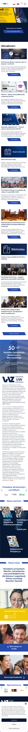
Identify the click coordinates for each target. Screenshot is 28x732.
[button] (26, 703)
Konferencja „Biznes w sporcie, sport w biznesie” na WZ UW (13, 63)
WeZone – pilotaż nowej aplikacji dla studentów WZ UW (13, 95)
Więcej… (12, 480)
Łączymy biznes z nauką (14, 611)
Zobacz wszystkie (14, 333)
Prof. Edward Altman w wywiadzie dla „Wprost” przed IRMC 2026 (13, 191)
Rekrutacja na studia (14, 647)
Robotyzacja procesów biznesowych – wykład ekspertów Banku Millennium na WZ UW (13, 224)
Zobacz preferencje (14, 728)
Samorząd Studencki (14, 677)
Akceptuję (14, 720)
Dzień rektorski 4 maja (8, 159)
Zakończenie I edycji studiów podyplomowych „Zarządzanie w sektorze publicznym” (11, 311)
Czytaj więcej (14, 74)
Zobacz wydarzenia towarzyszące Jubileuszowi (14, 363)
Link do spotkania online (13, 31)
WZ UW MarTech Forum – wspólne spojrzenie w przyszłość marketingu (12, 278)
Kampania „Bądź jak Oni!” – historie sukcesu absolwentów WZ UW (12, 128)
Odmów (14, 724)
